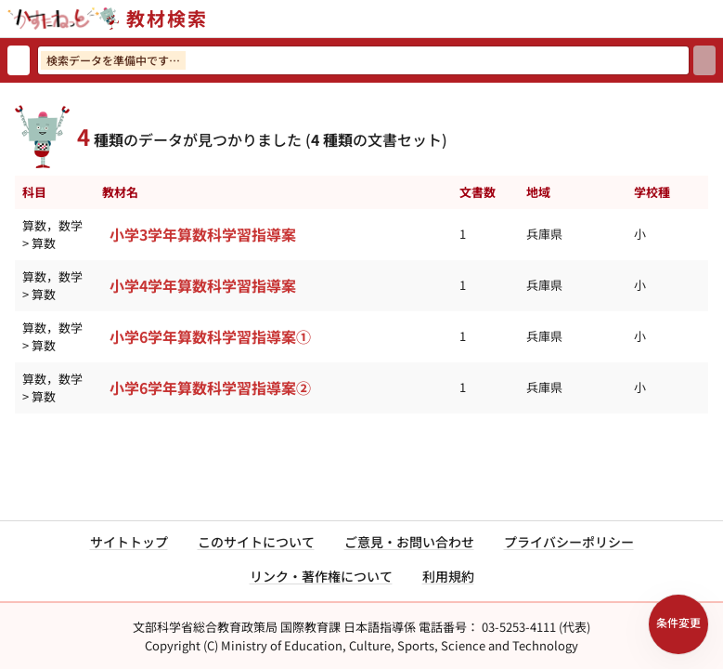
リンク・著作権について (321, 576)
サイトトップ (129, 541)
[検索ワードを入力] (363, 60)
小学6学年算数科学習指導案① (210, 336)
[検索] (704, 60)
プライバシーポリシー (569, 541)
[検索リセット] (18, 60)
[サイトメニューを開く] (715, 18)
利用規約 (448, 576)
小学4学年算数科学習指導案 (203, 285)
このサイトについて (256, 541)
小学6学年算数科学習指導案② (210, 387)
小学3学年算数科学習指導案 (203, 234)
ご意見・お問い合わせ (409, 541)
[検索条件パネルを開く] (678, 624)
